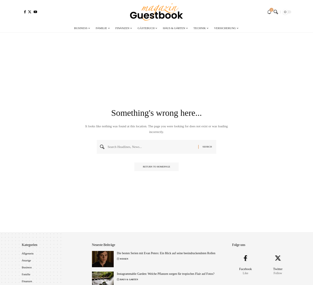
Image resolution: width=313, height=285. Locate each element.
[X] (29, 11)
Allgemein (28, 253)
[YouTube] (35, 11)
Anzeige (26, 260)
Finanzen (27, 281)
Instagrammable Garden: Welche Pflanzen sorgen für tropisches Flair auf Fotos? (166, 274)
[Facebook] (25, 11)
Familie (26, 274)
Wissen (124, 258)
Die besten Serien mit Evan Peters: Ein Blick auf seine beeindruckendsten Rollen (166, 253)
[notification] (269, 12)
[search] (276, 12)
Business (27, 267)
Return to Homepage (156, 167)
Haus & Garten (129, 279)
